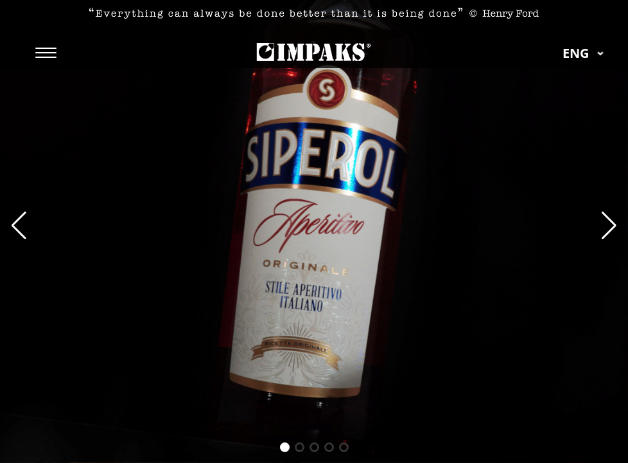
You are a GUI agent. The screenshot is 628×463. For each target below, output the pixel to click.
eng (586, 53)
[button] (609, 225)
